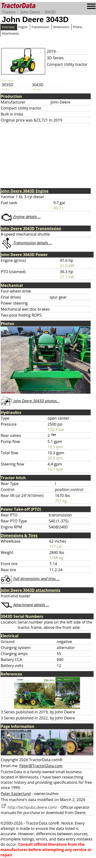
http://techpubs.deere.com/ (29, 807)
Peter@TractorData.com (40, 765)
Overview (8, 27)
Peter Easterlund (16, 793)
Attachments (10, 33)
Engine (22, 27)
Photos (77, 27)
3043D (50, 12)
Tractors (9, 12)
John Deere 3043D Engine (24, 191)
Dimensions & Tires (19, 535)
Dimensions (61, 27)
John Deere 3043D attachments (30, 590)
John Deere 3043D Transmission (31, 228)
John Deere (30, 12)
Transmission (40, 27)
